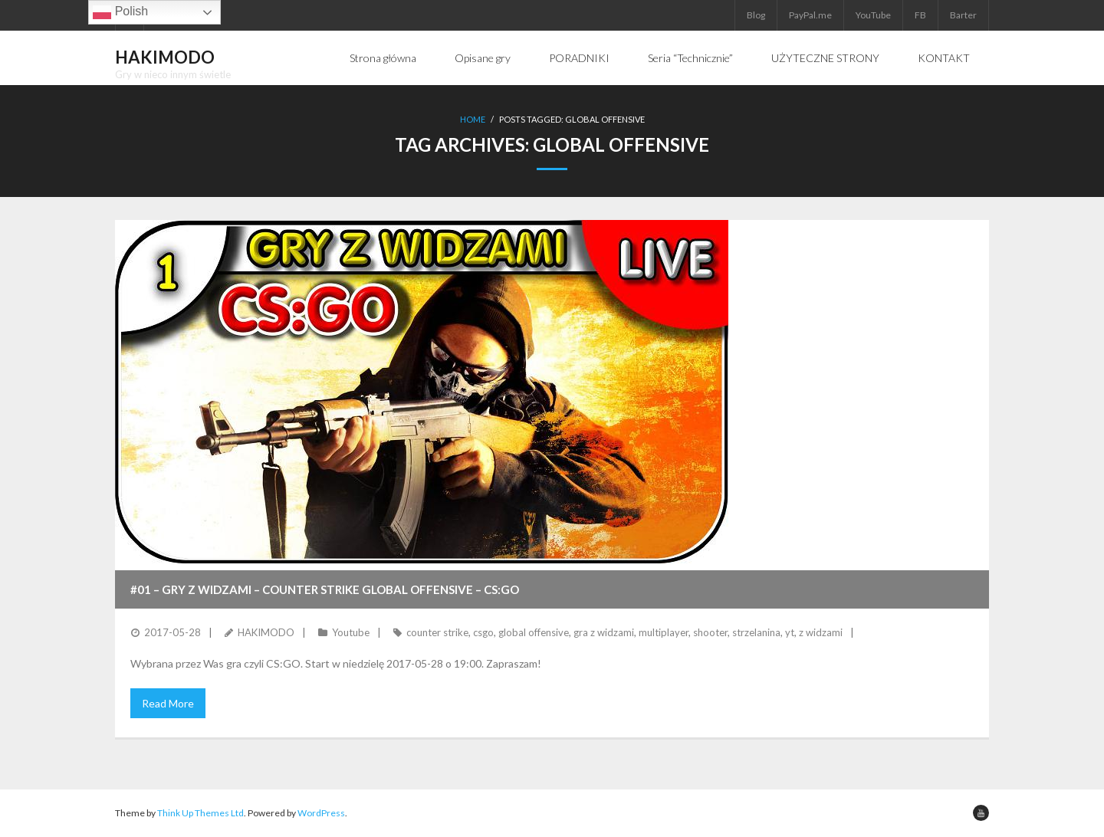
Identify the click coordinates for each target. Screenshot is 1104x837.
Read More (168, 703)
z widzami (821, 632)
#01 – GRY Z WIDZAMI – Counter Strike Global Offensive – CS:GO (324, 589)
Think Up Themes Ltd (200, 813)
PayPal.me (810, 15)
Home (472, 119)
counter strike (437, 632)
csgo (483, 632)
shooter (710, 632)
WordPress (321, 813)
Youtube (351, 632)
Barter (963, 15)
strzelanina (756, 632)
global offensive (533, 632)
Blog (756, 15)
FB (920, 15)
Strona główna (383, 57)
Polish (120, 12)
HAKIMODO (266, 632)
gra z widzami (603, 632)
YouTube (873, 15)
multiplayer (663, 632)
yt (789, 632)
